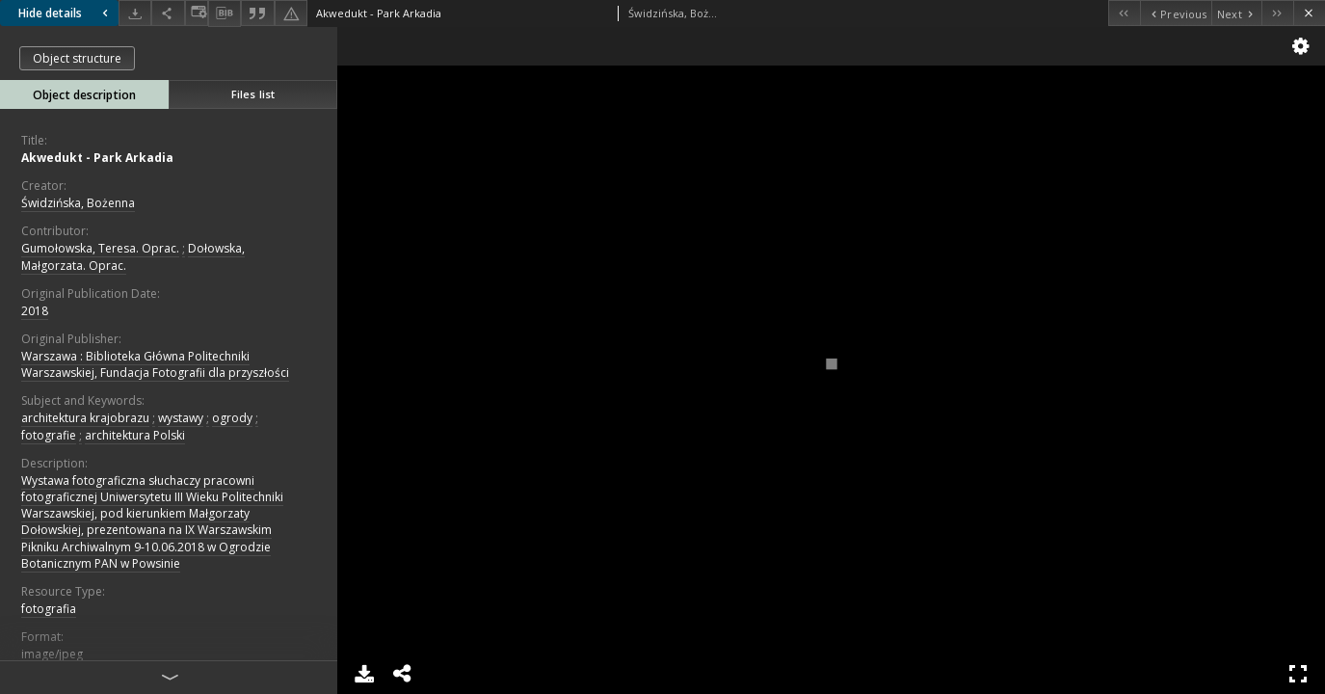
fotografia (48, 609)
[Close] (1309, 13)
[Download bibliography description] (224, 13)
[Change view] (196, 13)
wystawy (180, 418)
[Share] (167, 13)
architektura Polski (135, 435)
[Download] (135, 13)
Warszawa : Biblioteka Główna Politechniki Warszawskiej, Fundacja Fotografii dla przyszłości (155, 364)
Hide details (65, 13)
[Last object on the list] (1277, 13)
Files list (253, 94)
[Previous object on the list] (1175, 13)
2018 (34, 311)
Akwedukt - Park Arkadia (97, 157)
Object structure (77, 58)
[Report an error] (291, 13)
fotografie (48, 435)
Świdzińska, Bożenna (78, 203)
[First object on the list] (1124, 13)
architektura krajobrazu (85, 418)
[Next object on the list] (1236, 13)
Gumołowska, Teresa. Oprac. (100, 248)
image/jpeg (52, 654)
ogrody (232, 418)
